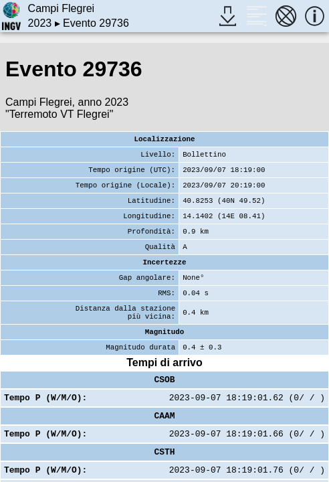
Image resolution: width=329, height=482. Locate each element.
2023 (40, 23)
